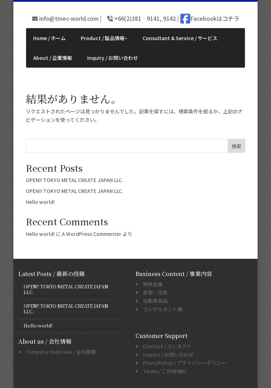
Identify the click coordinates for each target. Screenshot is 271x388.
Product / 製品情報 (104, 38)
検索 (236, 146)
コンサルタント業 (160, 309)
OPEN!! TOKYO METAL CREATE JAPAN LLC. (74, 179)
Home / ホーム (49, 38)
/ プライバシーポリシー (182, 362)
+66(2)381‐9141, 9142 (144, 18)
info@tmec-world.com (68, 18)
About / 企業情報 (52, 57)
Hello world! (40, 201)
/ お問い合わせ (166, 354)
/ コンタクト (165, 346)
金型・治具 (153, 292)
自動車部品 (153, 300)
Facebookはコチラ (214, 18)
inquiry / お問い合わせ (112, 57)
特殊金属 (150, 284)
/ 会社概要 (58, 351)
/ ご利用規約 (162, 371)
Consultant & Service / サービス (180, 38)
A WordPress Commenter (91, 233)
